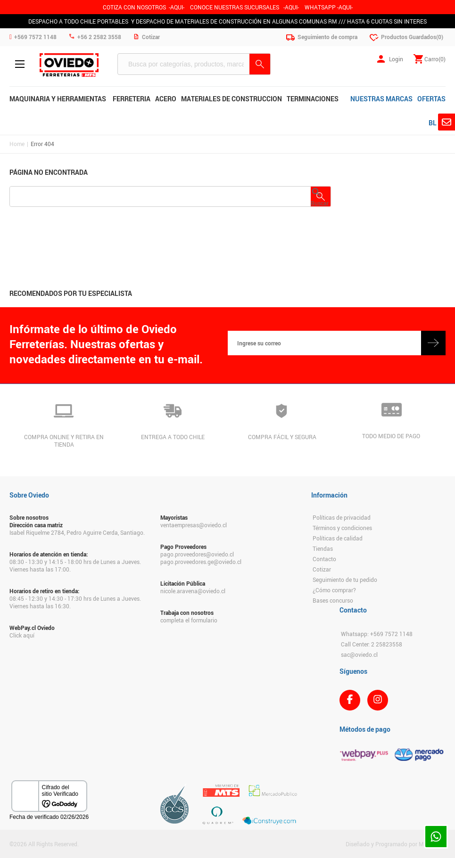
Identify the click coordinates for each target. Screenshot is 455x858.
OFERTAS (431, 98)
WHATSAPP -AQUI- (329, 7)
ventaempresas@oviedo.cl (193, 525)
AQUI (291, 7)
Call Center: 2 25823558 (371, 644)
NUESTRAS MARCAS (381, 98)
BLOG (437, 122)
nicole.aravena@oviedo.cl (192, 591)
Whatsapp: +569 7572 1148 (377, 633)
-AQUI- (176, 7)
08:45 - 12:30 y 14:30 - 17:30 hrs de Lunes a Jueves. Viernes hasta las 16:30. (75, 602)
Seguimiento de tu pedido (345, 579)
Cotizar (322, 569)
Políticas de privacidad (342, 517)
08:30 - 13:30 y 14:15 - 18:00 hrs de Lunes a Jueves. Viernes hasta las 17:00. (75, 565)
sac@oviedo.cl (359, 654)
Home (17, 143)
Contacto (324, 559)
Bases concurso (333, 600)
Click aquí (21, 635)
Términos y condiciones (342, 527)
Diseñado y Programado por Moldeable (396, 844)
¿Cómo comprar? (334, 590)
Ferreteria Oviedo (69, 65)
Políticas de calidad (338, 538)
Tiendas (323, 548)
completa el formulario (188, 620)
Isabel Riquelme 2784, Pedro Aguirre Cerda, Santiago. (77, 532)
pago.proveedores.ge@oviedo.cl (200, 561)
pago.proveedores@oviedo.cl (197, 554)
